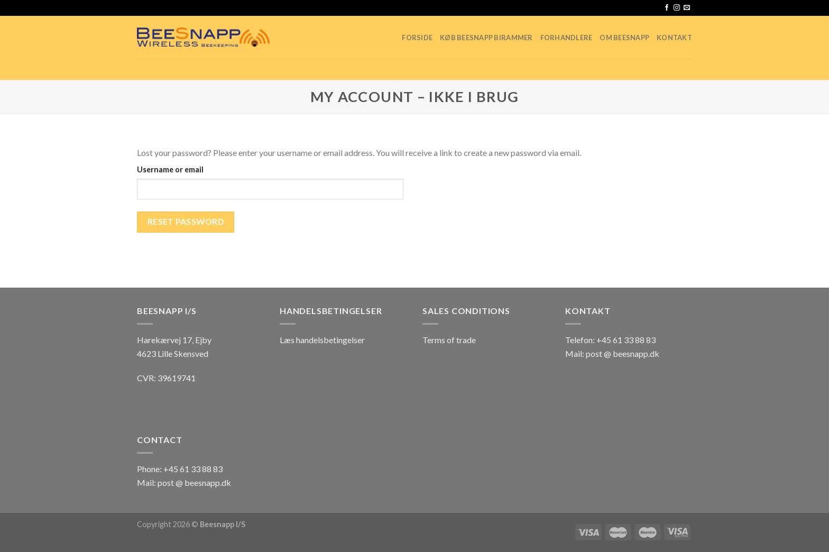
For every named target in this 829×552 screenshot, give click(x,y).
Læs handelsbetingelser (322, 340)
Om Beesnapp (624, 37)
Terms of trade (449, 340)
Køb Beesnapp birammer (486, 37)
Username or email (170, 169)
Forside (417, 37)
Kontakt (674, 37)
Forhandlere (566, 37)
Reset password (186, 221)
